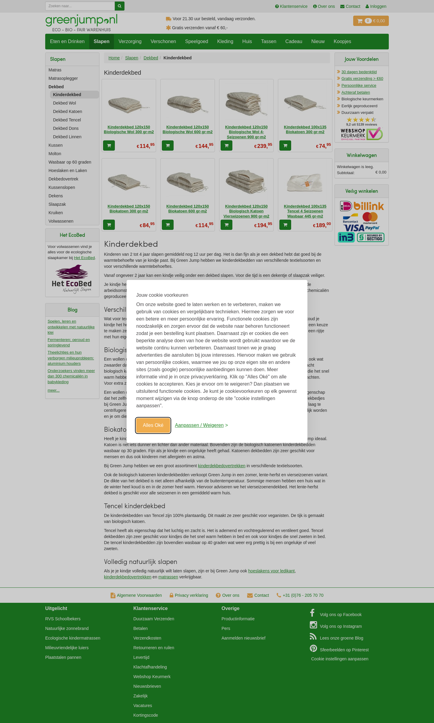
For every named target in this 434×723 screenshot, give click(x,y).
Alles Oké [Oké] (153, 425)
